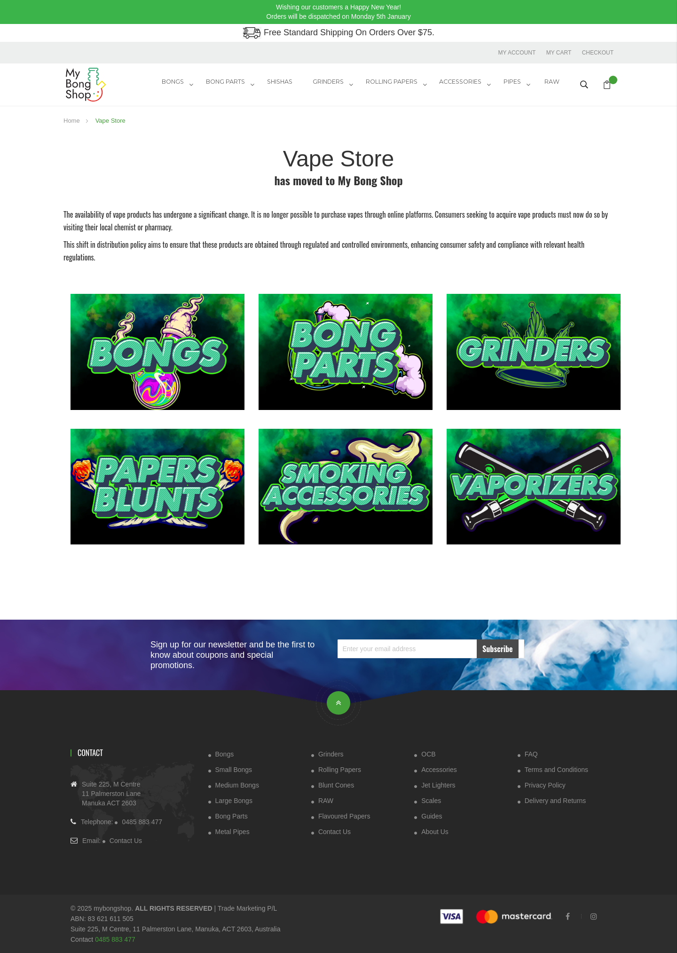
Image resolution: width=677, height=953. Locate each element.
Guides (431, 815)
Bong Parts (236, 83)
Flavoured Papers (344, 815)
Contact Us (126, 840)
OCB (428, 753)
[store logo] (98, 84)
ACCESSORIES (464, 83)
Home (72, 120)
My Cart (558, 52)
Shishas (289, 83)
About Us (435, 831)
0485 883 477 (142, 822)
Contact (90, 752)
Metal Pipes (232, 831)
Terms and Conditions (556, 769)
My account (516, 52)
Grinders (331, 753)
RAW (553, 83)
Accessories (439, 769)
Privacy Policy (545, 784)
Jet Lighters (438, 784)
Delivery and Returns (555, 800)
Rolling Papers (397, 83)
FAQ (531, 753)
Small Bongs (233, 769)
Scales (431, 800)
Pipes (514, 83)
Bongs (185, 83)
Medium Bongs (237, 784)
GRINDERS (335, 83)
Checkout (598, 52)
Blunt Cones (336, 784)
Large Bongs (233, 800)
